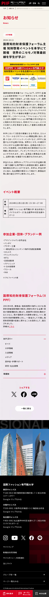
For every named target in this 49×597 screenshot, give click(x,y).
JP (30, 3)
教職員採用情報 (10, 552)
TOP (4, 8)
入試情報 (9, 353)
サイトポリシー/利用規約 (13, 558)
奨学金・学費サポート (14, 361)
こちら (11, 326)
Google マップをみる (12, 499)
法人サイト (7, 563)
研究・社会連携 (11, 366)
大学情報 (9, 348)
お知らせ (11, 8)
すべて (8, 344)
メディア (8, 357)
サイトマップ (8, 547)
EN (34, 3)
